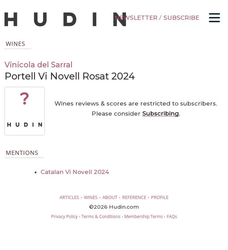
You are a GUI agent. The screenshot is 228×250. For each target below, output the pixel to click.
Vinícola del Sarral (39, 64)
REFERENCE (134, 197)
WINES (91, 197)
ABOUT (109, 197)
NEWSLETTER (136, 17)
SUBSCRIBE (181, 17)
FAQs (172, 216)
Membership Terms (143, 216)
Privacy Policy (64, 216)
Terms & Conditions (101, 216)
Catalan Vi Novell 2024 (75, 171)
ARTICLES (69, 197)
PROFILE (159, 197)
